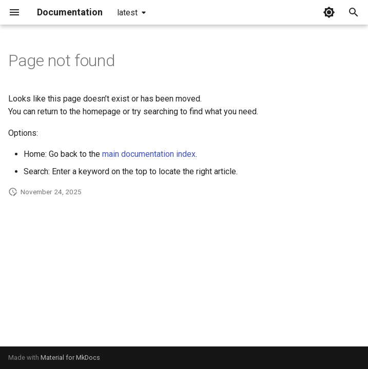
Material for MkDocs (70, 357)
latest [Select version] (127, 12)
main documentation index (149, 154)
